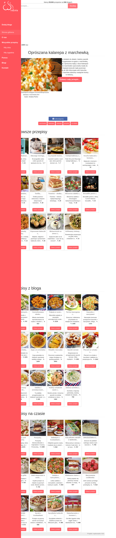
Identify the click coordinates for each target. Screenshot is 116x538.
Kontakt (5, 68)
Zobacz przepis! (31, 172)
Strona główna (8, 32)
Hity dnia (6, 47)
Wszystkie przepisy (10, 42)
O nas (4, 37)
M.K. (113, 533)
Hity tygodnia (8, 53)
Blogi (4, 63)
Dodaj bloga (7, 25)
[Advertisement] (68, 26)
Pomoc (5, 58)
